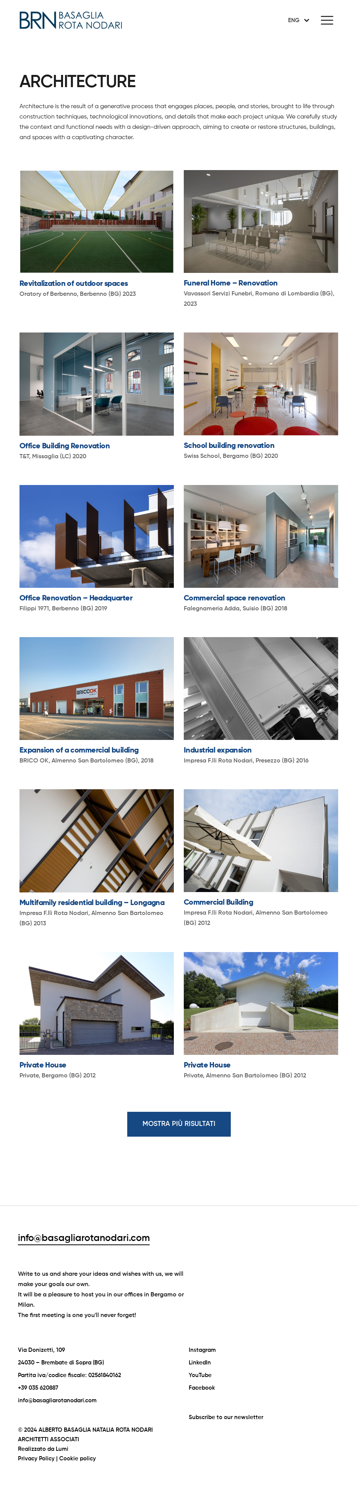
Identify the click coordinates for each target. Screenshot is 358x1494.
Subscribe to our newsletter (226, 1417)
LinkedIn (200, 1363)
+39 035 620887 (38, 1388)
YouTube (200, 1375)
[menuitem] (297, 20)
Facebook (202, 1388)
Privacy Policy (36, 1459)
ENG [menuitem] (294, 20)
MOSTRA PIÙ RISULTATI (179, 1124)
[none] (297, 20)
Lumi (62, 1449)
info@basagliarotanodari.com (84, 1238)
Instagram (202, 1350)
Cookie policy (77, 1459)
